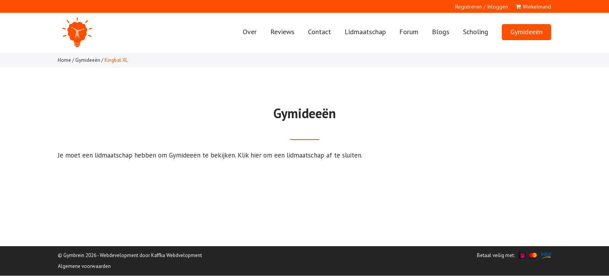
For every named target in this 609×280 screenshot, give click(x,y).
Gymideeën (526, 31)
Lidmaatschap (365, 31)
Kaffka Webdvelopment (176, 255)
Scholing (475, 31)
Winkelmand (537, 6)
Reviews (282, 31)
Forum (408, 31)
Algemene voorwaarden (84, 266)
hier (256, 155)
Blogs (440, 31)
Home (64, 60)
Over (250, 31)
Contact (319, 31)
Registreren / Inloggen (481, 6)
